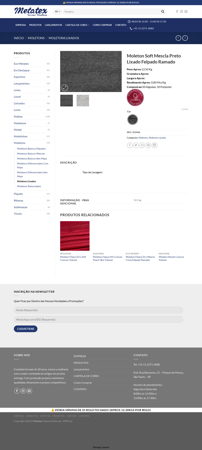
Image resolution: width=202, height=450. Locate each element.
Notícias (45, 416)
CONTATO (120, 25)
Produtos (59, 416)
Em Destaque (22, 70)
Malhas (18, 116)
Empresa (19, 416)
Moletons (36, 38)
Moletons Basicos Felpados (31, 148)
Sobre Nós (32, 416)
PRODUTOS (35, 25)
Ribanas (18, 200)
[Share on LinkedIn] (154, 145)
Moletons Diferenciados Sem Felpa (32, 174)
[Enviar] (163, 12)
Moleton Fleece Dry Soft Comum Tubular (73, 258)
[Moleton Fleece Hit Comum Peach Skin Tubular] (108, 236)
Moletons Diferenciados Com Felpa (32, 165)
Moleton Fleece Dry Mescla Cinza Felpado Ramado (140, 258)
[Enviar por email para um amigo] (142, 145)
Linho (17, 90)
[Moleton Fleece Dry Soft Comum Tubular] (75, 236)
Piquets (18, 193)
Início (19, 38)
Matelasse (20, 123)
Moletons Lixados (64, 38)
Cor (129, 111)
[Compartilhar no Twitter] (136, 145)
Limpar (184, 109)
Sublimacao (20, 207)
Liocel (17, 96)
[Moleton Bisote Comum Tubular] (173, 236)
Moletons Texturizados (29, 186)
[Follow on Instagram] (181, 11)
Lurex (17, 109)
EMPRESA (21, 25)
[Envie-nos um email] (186, 11)
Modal (18, 129)
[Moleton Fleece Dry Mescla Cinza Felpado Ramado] (140, 236)
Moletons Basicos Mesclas (31, 153)
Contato (72, 416)
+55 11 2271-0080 (149, 364)
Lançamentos (53, 25)
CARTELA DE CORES (77, 25)
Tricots (18, 213)
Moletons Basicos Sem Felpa (32, 158)
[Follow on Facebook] (177, 11)
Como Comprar (102, 25)
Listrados (19, 103)
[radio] (132, 119)
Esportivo (19, 76)
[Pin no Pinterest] (148, 145)
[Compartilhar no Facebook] (130, 145)
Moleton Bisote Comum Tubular (171, 258)
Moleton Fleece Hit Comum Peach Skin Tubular (107, 258)
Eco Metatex (21, 63)
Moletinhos (21, 136)
